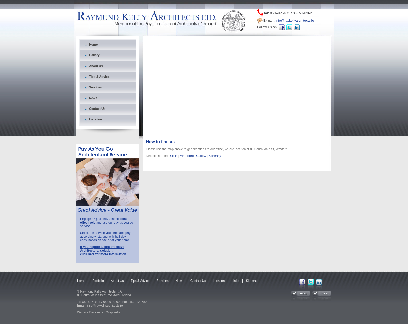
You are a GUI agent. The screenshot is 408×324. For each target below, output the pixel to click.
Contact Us (97, 109)
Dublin (173, 156)
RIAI (120, 291)
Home (93, 44)
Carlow (201, 156)
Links (235, 281)
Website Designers (90, 312)
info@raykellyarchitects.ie (295, 20)
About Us (96, 66)
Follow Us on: (267, 27)
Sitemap (251, 281)
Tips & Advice (99, 77)
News (93, 98)
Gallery (94, 55)
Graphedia (113, 312)
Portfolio (98, 281)
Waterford (187, 156)
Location (95, 119)
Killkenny (214, 156)
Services (95, 87)
